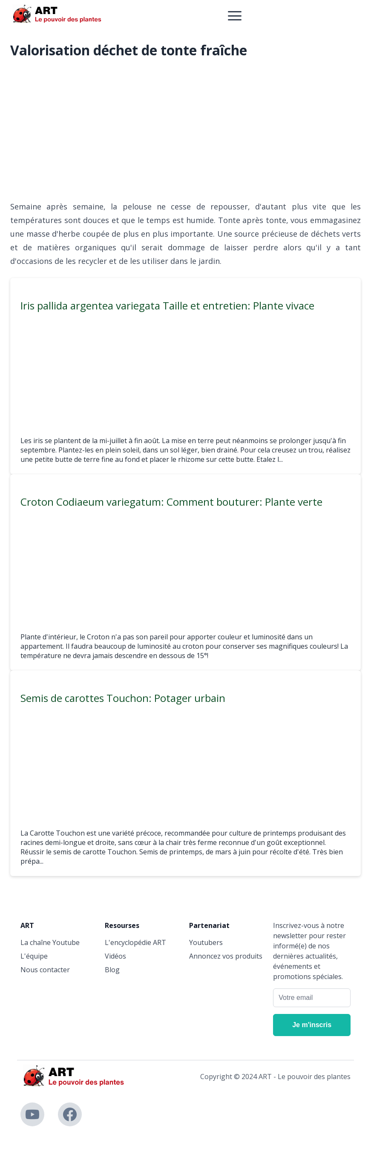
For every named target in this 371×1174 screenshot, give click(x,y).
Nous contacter (45, 969)
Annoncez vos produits (225, 956)
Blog (112, 969)
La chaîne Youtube (50, 942)
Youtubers (206, 942)
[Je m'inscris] (312, 1025)
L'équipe (34, 956)
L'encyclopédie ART (135, 942)
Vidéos (115, 956)
